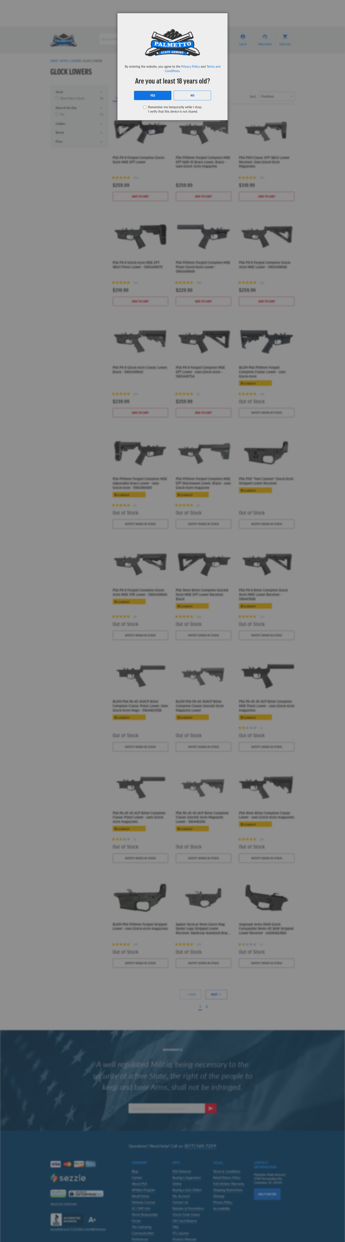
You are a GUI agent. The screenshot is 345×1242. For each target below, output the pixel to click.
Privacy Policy (190, 66)
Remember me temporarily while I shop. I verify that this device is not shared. (175, 109)
